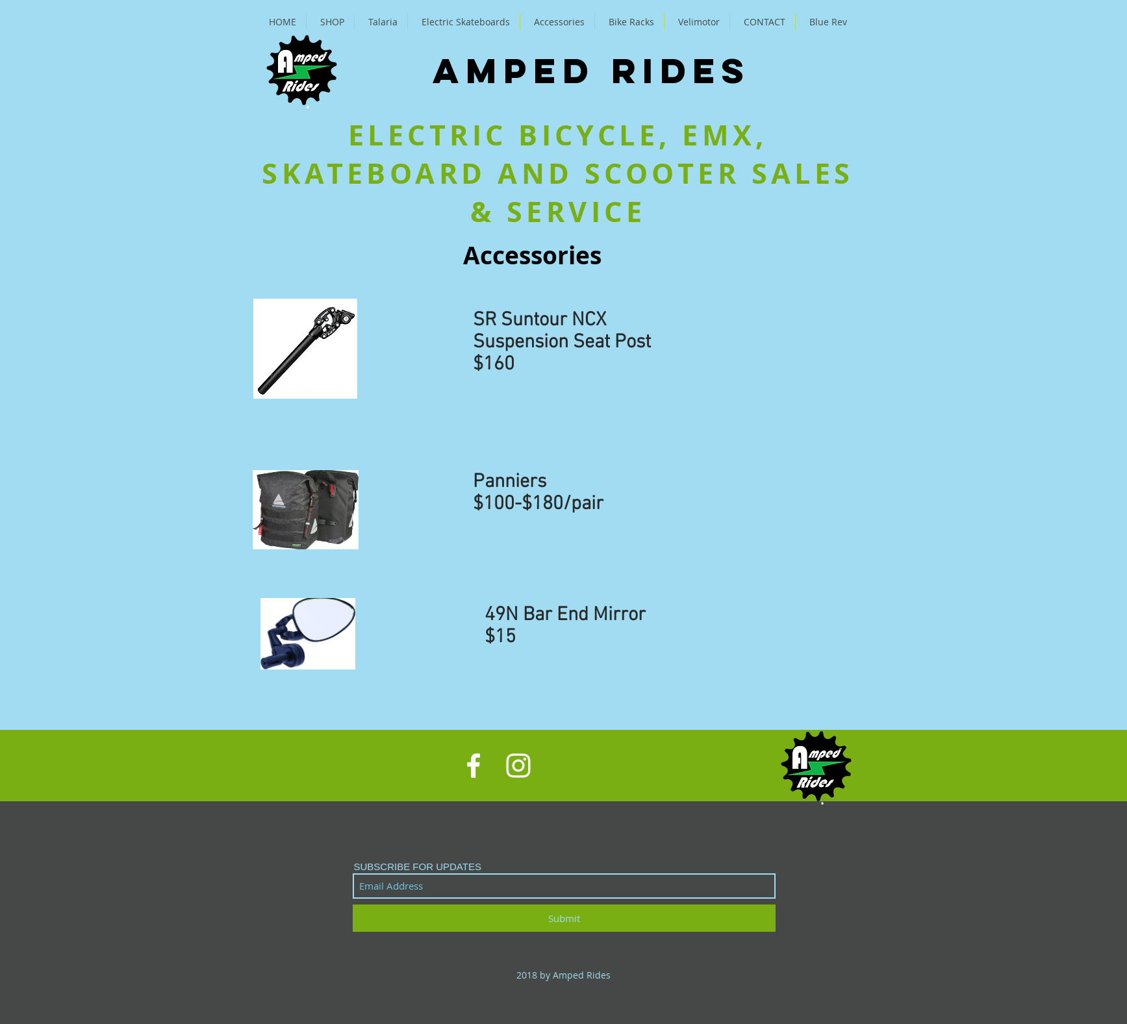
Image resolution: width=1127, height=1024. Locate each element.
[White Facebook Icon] (473, 765)
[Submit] (564, 918)
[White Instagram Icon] (518, 765)
